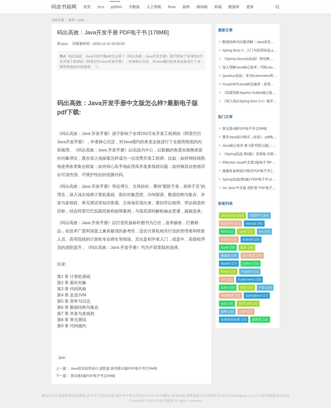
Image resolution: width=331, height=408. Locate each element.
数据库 (234, 7)
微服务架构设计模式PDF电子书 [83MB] (252, 171)
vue (226, 279)
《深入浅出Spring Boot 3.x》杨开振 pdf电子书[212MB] (263, 101)
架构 (186, 7)
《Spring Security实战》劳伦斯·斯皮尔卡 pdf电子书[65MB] (266, 59)
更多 (250, 7)
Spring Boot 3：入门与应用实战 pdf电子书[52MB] (259, 50)
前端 (218, 7)
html (227, 231)
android (251, 239)
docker (229, 263)
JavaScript (232, 215)
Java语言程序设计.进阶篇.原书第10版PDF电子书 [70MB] (114, 368)
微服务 (229, 255)
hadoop (254, 223)
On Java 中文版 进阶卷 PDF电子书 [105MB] (255, 188)
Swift (246, 311)
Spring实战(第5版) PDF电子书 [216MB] (252, 179)
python (116, 7)
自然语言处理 (234, 319)
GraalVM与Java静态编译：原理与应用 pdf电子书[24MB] (264, 84)
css (264, 231)
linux (172, 7)
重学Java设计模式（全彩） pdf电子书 (251, 137)
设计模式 (252, 255)
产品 (265, 287)
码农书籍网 (63, 7)
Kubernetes (249, 279)
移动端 (202, 7)
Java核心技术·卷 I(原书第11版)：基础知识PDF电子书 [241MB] (269, 145)
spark (246, 231)
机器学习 (230, 223)
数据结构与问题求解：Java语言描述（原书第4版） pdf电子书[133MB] (275, 42)
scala (228, 287)
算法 (246, 287)
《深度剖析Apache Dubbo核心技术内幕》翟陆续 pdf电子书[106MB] (273, 92)
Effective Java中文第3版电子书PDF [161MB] (256, 162)
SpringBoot (257, 295)
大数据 (134, 7)
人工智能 (154, 7)
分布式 (229, 239)
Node (228, 247)
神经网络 (230, 295)
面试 (246, 247)
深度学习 (259, 215)
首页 (87, 7)
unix (227, 303)
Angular (250, 271)
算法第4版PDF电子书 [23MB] (93, 376)
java (100, 7)
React (228, 271)
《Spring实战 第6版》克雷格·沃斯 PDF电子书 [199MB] (263, 154)
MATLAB (248, 303)
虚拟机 (260, 319)
